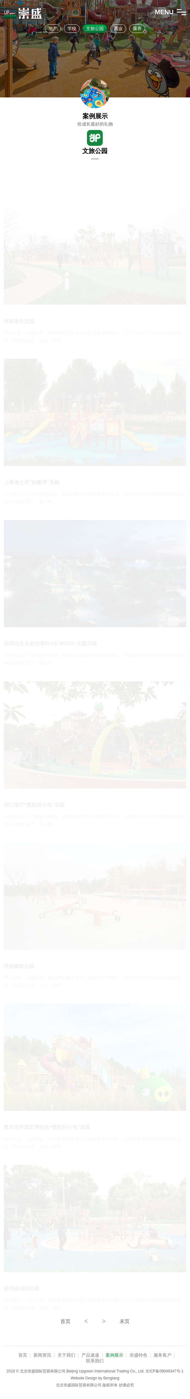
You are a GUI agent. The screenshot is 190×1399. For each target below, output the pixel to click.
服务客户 (162, 1355)
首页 (22, 1355)
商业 (118, 28)
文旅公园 (95, 28)
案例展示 (114, 1355)
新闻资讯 (42, 1355)
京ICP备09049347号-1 (164, 1371)
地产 (52, 28)
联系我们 (95, 1360)
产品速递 (90, 1355)
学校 (71, 28)
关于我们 (66, 1355)
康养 (137, 28)
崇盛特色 (138, 1355)
